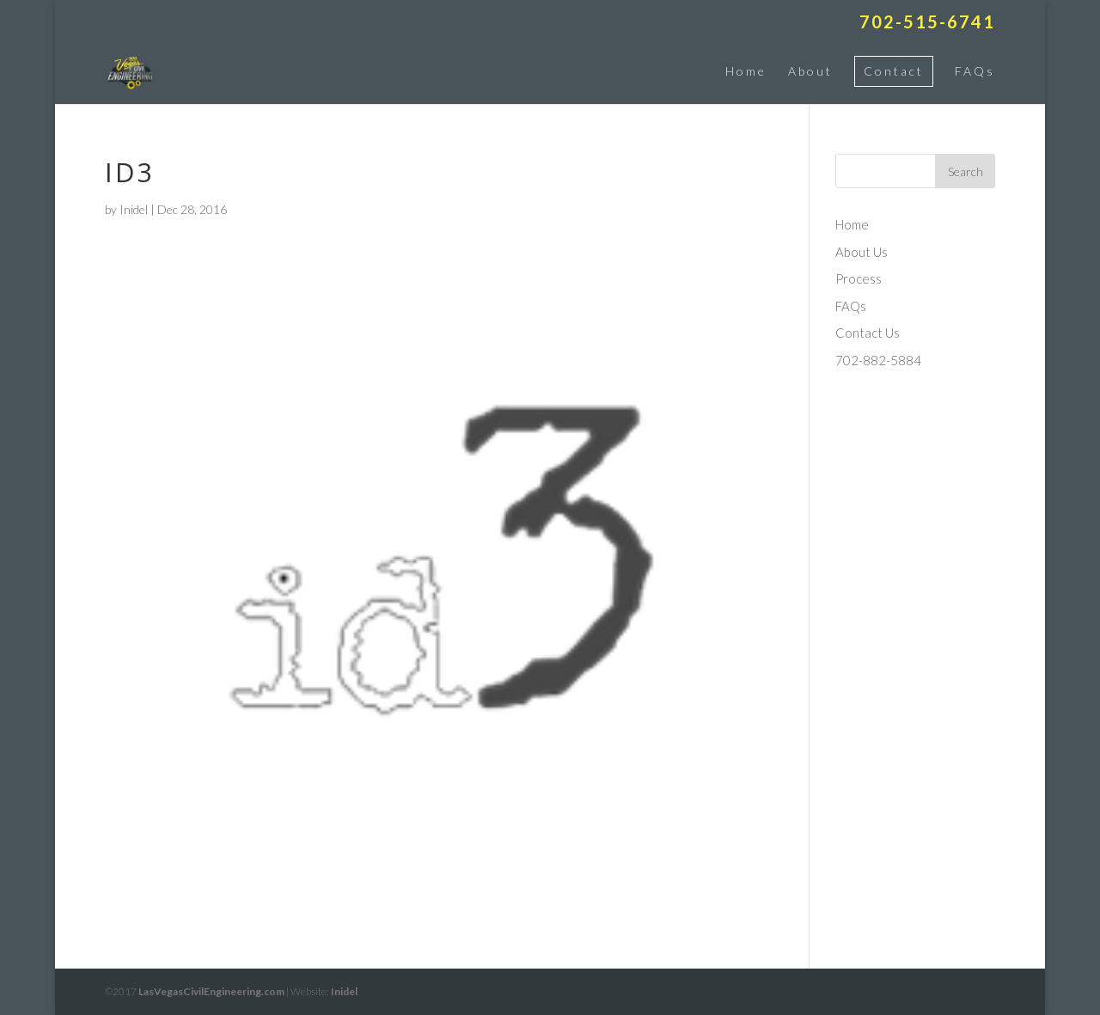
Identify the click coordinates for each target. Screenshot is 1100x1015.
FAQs (975, 71)
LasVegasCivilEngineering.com (211, 991)
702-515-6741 (927, 22)
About (810, 71)
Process (858, 278)
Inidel (133, 209)
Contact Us (867, 332)
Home (746, 71)
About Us (861, 252)
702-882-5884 (878, 360)
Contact (894, 71)
